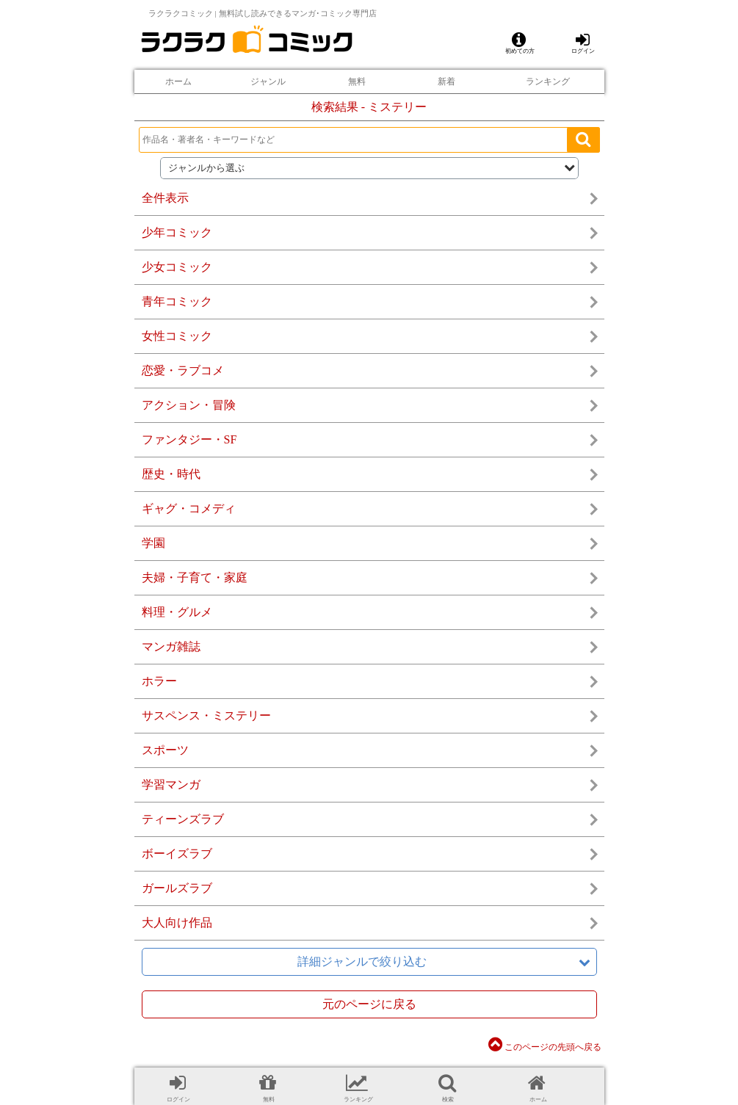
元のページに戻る (369, 1004)
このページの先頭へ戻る (544, 1047)
